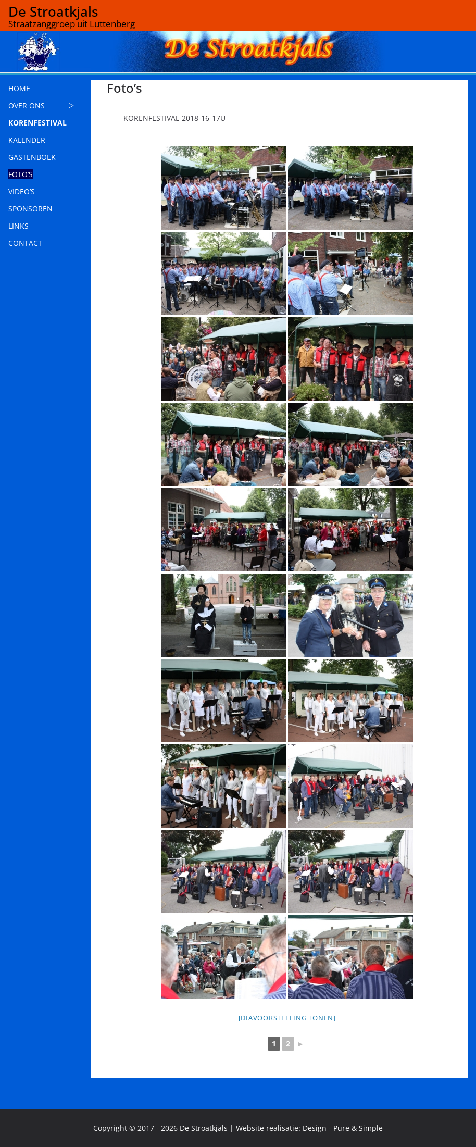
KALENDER (26, 140)
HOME (19, 88)
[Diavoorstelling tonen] (287, 1018)
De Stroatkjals (53, 11)
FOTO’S (20, 174)
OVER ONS (26, 105)
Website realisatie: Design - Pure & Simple (309, 1128)
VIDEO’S (21, 191)
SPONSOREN (30, 209)
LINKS (18, 226)
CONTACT (25, 243)
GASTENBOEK (32, 157)
